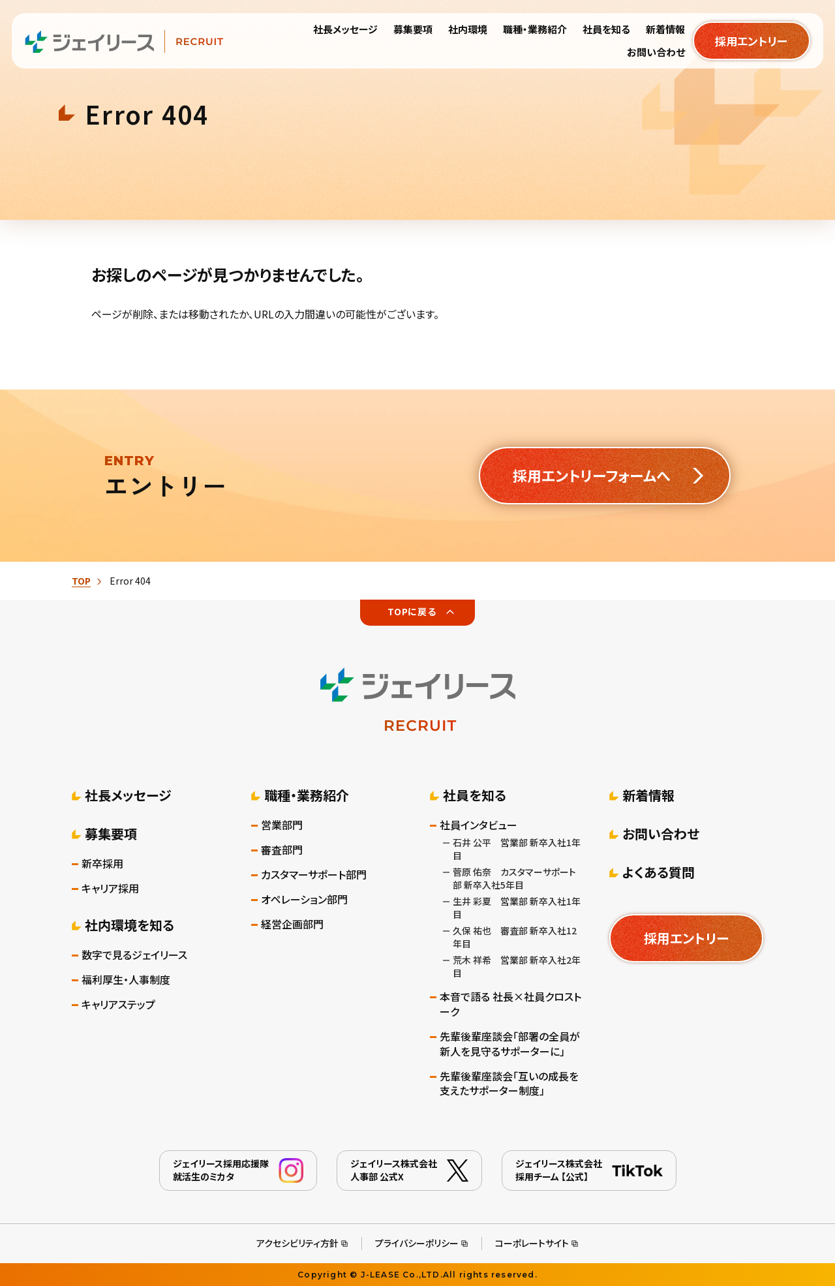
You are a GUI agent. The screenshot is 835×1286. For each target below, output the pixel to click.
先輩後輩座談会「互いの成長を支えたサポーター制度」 (509, 1084)
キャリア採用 (110, 888)
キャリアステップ (118, 1004)
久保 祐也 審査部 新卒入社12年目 (515, 937)
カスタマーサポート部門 (314, 874)
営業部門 (282, 825)
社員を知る (474, 795)
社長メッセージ (128, 795)
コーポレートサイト (532, 1242)
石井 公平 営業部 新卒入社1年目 (517, 849)
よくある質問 (658, 872)
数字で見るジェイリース (134, 954)
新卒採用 (102, 863)
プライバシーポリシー (417, 1242)
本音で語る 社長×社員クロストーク (510, 1004)
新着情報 (648, 795)
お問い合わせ (660, 833)
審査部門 (282, 849)
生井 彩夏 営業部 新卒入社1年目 (517, 908)
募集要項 (111, 833)
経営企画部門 (292, 924)
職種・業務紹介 (306, 795)
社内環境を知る (129, 924)
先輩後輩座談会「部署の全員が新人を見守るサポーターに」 (510, 1044)
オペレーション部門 (304, 899)
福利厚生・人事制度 (126, 979)
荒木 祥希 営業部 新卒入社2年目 (517, 966)
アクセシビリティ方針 (297, 1242)
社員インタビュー (478, 825)
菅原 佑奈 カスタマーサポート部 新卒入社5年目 (514, 878)
